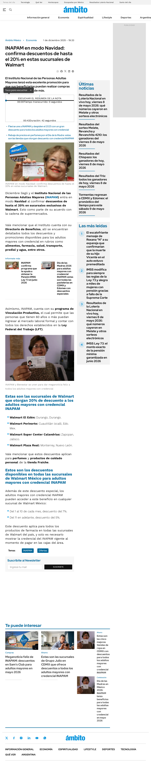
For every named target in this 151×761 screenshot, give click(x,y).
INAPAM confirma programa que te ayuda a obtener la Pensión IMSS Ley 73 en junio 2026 (29, 272)
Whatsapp (44, 738)
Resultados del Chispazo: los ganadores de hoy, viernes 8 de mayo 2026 (91, 161)
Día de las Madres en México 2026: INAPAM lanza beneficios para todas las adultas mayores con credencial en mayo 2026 (103, 700)
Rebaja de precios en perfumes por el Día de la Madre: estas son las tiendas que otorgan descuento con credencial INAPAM (41, 137)
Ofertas (43, 550)
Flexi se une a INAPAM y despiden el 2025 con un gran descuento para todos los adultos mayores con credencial (38, 128)
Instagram (21, 738)
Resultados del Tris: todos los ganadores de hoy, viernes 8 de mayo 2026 (93, 181)
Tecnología (25, 2)
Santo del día (125, 2)
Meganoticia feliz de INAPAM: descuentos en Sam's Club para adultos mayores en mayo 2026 (20, 664)
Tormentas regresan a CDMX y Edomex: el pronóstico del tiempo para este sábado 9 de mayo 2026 (93, 203)
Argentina (29, 754)
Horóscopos (53, 2)
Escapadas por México (74, 2)
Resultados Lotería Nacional (101, 2)
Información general (38, 17)
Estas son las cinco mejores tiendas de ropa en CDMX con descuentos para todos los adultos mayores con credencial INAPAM (103, 654)
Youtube (36, 738)
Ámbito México (13, 40)
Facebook (14, 738)
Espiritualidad (85, 17)
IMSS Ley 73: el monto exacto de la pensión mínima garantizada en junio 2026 (97, 352)
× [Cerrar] (31, 90)
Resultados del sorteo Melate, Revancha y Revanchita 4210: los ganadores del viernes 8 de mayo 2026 (93, 134)
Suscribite (58, 567)
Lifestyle (107, 17)
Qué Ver (39, 2)
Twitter (6, 738)
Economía (63, 17)
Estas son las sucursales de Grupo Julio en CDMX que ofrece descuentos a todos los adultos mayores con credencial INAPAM (57, 666)
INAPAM (52, 197)
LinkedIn (29, 738)
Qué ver (10, 754)
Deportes (126, 17)
